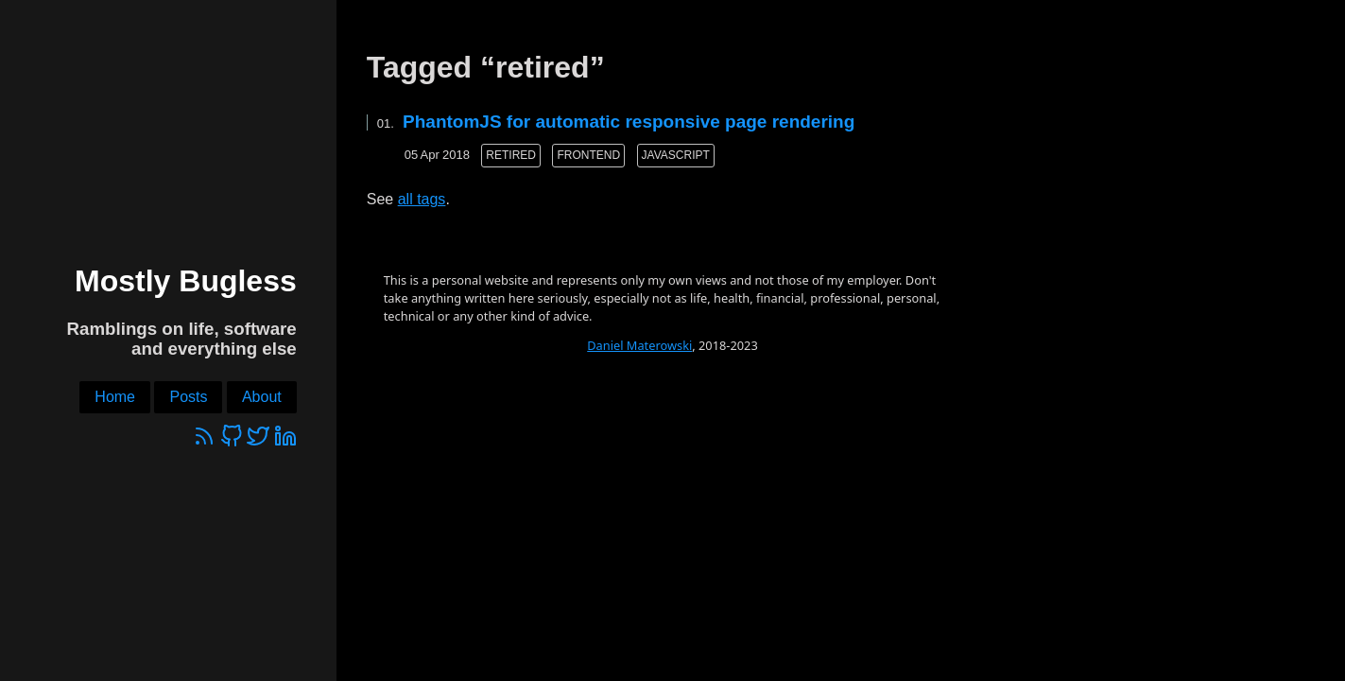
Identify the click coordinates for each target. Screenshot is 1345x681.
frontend (588, 155)
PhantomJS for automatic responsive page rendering (628, 121)
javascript (676, 155)
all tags (422, 199)
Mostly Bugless (186, 281)
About (262, 397)
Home (115, 397)
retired (511, 155)
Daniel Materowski (639, 345)
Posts (188, 397)
